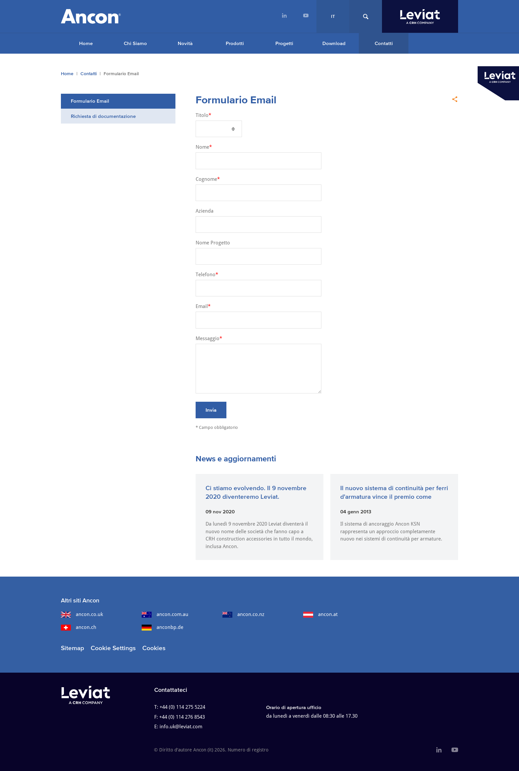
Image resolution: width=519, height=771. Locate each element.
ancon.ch (78, 627)
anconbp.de (162, 627)
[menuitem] (284, 16)
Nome (202, 147)
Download (334, 43)
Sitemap (72, 647)
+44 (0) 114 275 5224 (182, 707)
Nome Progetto (213, 243)
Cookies (153, 647)
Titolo (202, 115)
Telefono (205, 275)
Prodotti (235, 43)
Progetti (284, 43)
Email (202, 306)
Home (86, 43)
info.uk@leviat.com (181, 727)
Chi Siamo (135, 43)
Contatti (384, 43)
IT (333, 16)
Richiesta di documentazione (103, 116)
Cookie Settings (113, 647)
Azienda (204, 211)
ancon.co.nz (243, 614)
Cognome (206, 179)
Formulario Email (90, 101)
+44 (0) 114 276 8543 (182, 717)
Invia (211, 410)
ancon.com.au (165, 614)
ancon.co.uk (82, 614)
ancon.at (320, 614)
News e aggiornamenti (236, 458)
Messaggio (207, 338)
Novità (185, 43)
